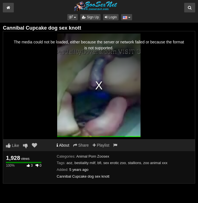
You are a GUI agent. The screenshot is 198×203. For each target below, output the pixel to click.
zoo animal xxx (155, 163)
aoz (69, 163)
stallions (134, 163)
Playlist (101, 145)
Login (111, 17)
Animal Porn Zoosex (92, 156)
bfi (99, 163)
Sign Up (90, 17)
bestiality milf (84, 163)
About (63, 145)
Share (81, 145)
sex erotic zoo (114, 163)
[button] (72, 17)
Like (12, 145)
